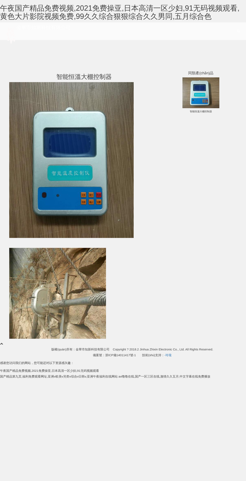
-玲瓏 (168, 355)
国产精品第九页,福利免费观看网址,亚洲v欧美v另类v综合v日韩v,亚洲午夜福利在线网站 (59, 376)
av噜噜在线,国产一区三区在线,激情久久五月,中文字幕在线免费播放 (164, 376)
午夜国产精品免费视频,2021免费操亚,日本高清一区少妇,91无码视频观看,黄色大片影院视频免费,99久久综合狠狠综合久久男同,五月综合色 (119, 12)
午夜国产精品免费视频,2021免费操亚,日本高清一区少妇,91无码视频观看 (49, 370)
